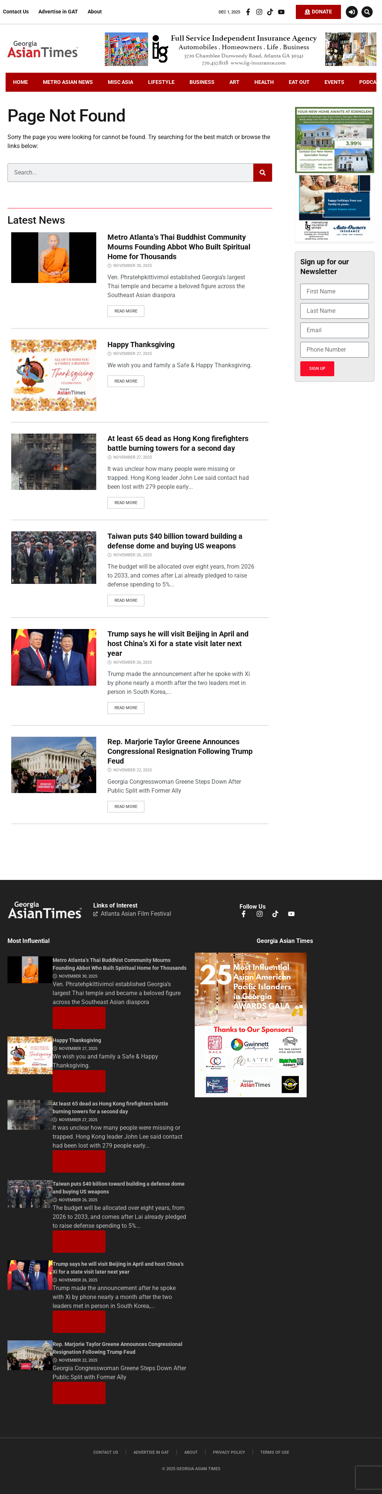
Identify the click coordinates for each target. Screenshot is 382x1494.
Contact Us (16, 12)
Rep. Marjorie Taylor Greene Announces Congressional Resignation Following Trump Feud (180, 751)
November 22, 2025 (132, 769)
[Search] (262, 173)
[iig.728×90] (240, 64)
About (95, 12)
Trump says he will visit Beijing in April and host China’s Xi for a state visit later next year (177, 643)
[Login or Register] (352, 12)
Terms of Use (274, 1452)
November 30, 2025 (132, 265)
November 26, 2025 (132, 555)
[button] (367, 12)
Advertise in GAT (58, 12)
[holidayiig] (334, 239)
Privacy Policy (229, 1452)
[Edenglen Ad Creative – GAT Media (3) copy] (334, 171)
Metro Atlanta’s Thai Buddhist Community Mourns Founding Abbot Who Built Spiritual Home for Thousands (178, 247)
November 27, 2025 (132, 353)
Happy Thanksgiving (141, 344)
